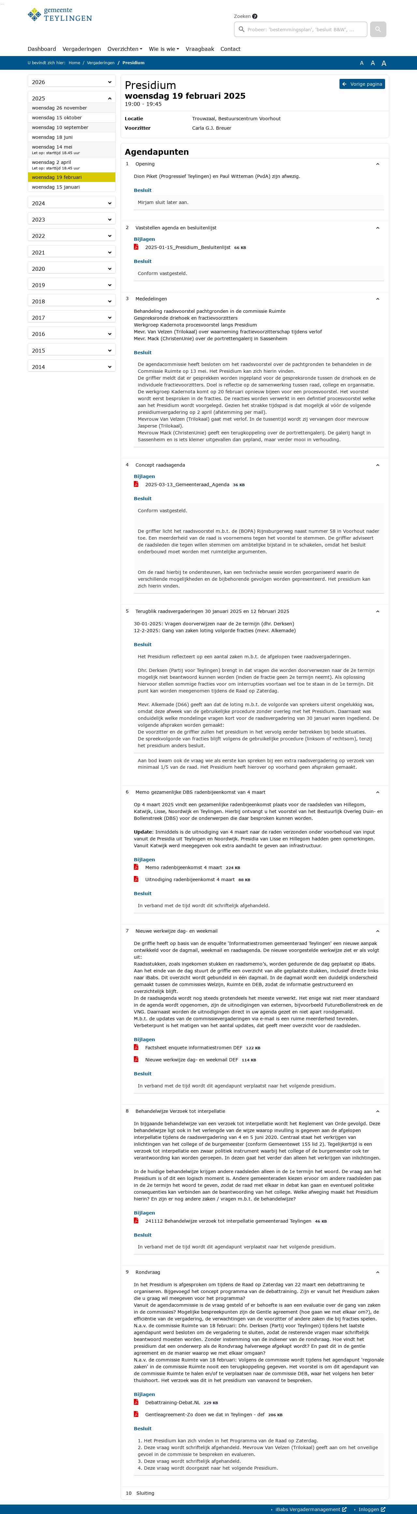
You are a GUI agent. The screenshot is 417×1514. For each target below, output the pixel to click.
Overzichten (123, 49)
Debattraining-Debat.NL (177, 1402)
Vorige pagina (362, 84)
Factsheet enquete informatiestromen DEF (198, 1048)
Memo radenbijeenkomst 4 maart (188, 867)
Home (74, 62)
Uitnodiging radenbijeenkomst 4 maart (193, 879)
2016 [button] (38, 334)
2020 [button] (38, 269)
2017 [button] (38, 317)
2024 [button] (38, 203)
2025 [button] (38, 98)
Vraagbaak (200, 49)
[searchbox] (300, 29)
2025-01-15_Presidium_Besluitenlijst (191, 247)
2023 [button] (38, 219)
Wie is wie (162, 49)
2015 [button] (38, 350)
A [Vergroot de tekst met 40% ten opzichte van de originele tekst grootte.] (383, 63)
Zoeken (242, 16)
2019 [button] (38, 285)
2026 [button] (38, 82)
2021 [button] (38, 252)
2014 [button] (38, 367)
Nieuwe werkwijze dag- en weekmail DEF (196, 1060)
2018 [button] (38, 301)
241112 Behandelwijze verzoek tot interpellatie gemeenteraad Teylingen (231, 1221)
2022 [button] (38, 236)
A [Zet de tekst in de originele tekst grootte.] (362, 63)
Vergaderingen (82, 49)
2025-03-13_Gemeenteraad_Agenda (190, 485)
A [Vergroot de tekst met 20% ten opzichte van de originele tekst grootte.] (373, 62)
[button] (378, 29)
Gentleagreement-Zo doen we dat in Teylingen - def (209, 1415)
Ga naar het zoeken (1, 4)
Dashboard (42, 49)
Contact (230, 49)
